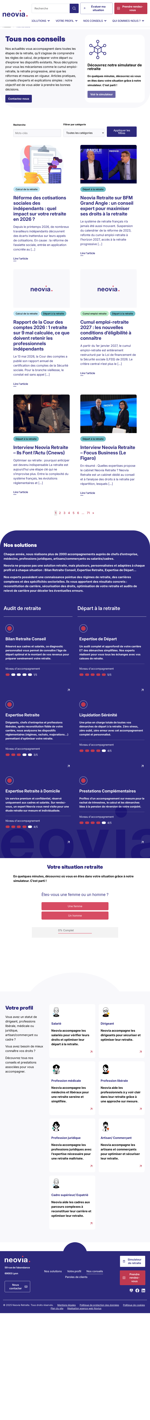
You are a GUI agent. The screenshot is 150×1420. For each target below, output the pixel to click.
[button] (122, 138)
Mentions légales (66, 1311)
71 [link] (88, 519)
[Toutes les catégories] (83, 140)
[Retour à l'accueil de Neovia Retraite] (15, 13)
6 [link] (78, 519)
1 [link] (55, 519)
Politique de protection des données (99, 1311)
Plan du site (57, 1315)
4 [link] (69, 519)
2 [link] (60, 519)
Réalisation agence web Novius (84, 1315)
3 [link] (64, 519)
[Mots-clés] (37, 140)
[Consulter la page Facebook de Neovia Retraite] (137, 1297)
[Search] (74, 8)
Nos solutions (53, 1278)
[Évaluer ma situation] (96, 8)
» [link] (93, 519)
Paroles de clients (76, 1283)
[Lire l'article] (41, 210)
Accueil (7, 33)
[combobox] (51, 8)
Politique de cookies (134, 1311)
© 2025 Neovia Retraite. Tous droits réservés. (28, 1311)
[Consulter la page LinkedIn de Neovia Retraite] (143, 1297)
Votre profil (74, 1278)
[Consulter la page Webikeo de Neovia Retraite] (131, 1297)
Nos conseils (94, 1278)
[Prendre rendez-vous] (130, 8)
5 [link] (73, 519)
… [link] (83, 519)
